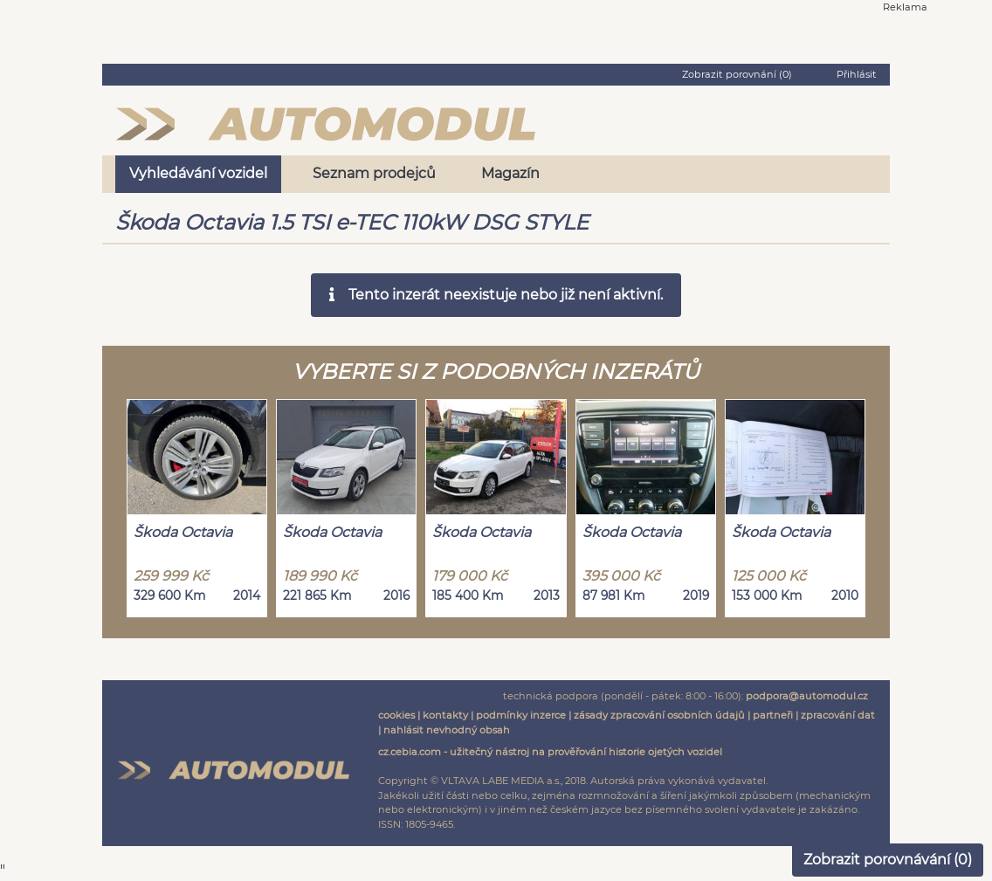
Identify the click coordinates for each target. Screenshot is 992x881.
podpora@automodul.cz (807, 696)
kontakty (445, 715)
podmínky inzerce (521, 715)
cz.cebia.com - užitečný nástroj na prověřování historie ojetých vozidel (550, 752)
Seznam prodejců (374, 173)
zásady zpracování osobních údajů (659, 715)
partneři (773, 715)
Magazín (510, 173)
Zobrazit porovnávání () (887, 859)
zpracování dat (838, 715)
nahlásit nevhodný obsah (446, 730)
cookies (396, 715)
